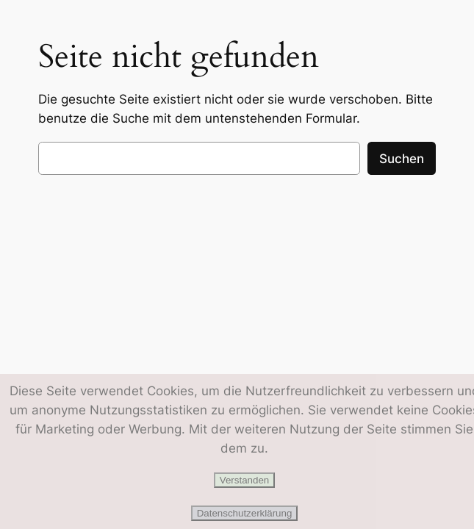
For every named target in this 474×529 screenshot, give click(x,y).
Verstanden (244, 480)
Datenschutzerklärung (244, 513)
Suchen (401, 158)
